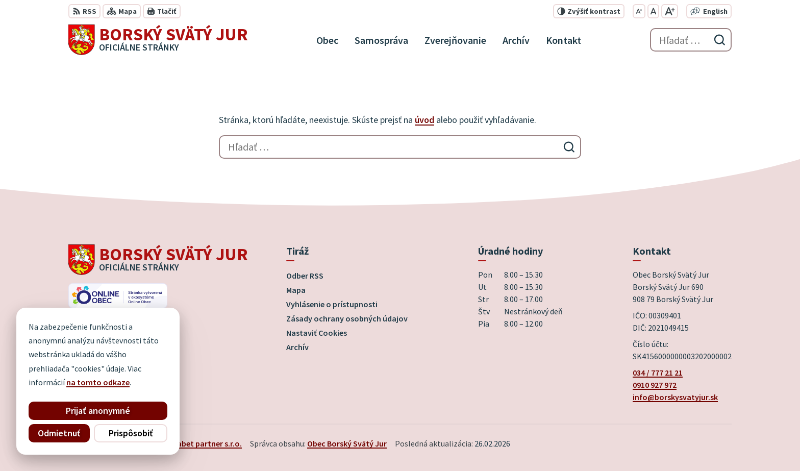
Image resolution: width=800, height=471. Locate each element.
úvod (424, 120)
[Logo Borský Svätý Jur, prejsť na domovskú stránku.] (158, 39)
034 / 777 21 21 (658, 372)
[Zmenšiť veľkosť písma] (639, 11)
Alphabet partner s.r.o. (201, 443)
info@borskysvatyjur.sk (675, 397)
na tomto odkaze (98, 382)
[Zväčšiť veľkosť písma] (669, 11)
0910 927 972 (655, 385)
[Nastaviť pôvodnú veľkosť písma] (653, 11)
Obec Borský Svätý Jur (347, 443)
